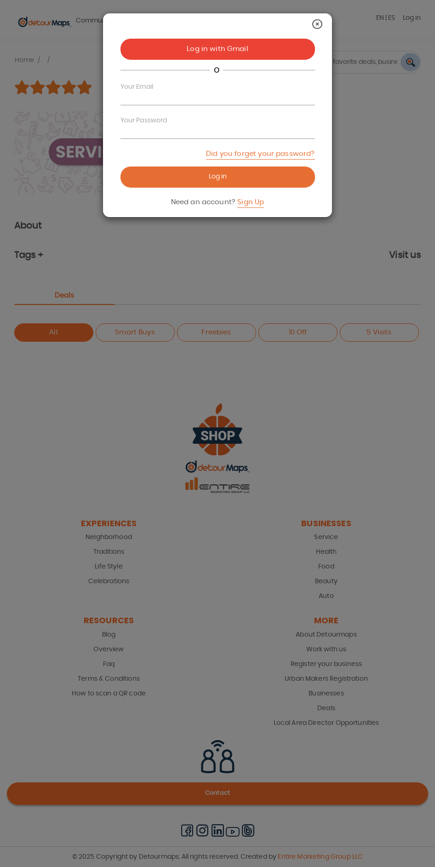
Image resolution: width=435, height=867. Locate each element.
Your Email (137, 87)
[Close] (317, 24)
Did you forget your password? (260, 153)
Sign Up (250, 202)
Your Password (143, 120)
